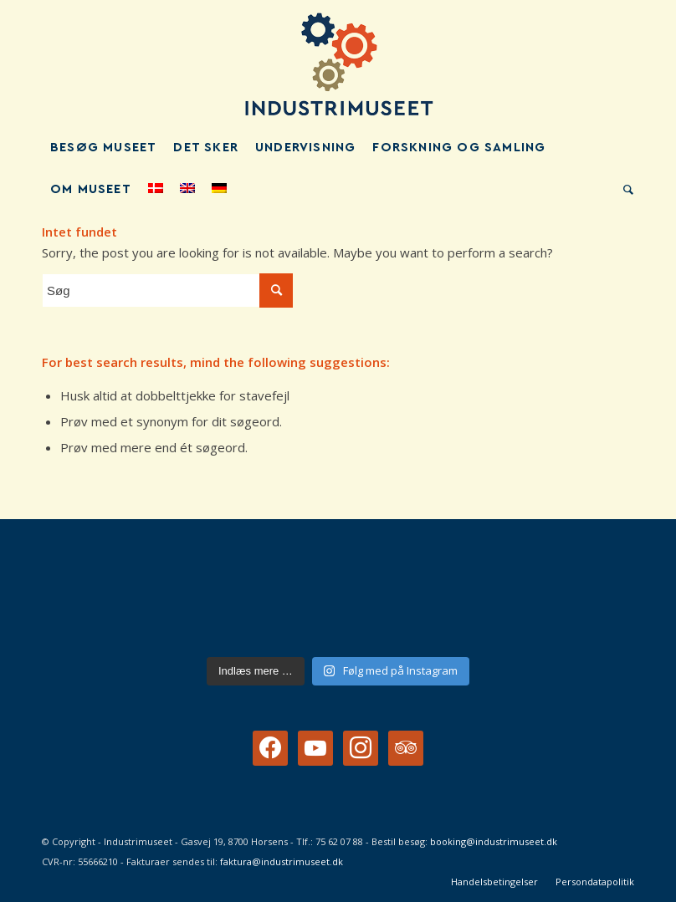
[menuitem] (103, 148)
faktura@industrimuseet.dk (281, 861)
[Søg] (624, 190)
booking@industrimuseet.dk (493, 841)
